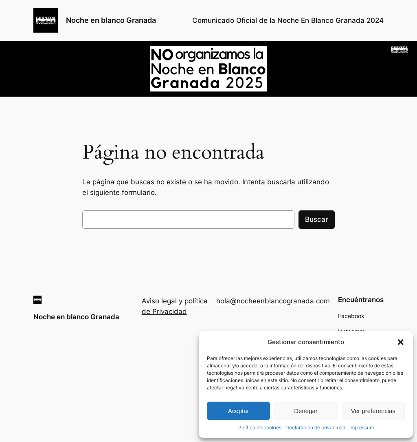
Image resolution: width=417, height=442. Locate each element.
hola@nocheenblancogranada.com (273, 301)
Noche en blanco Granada (111, 20)
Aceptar (238, 410)
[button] (401, 342)
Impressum (361, 427)
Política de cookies (259, 427)
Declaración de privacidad (315, 427)
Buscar (316, 219)
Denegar (306, 410)
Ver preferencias (373, 410)
